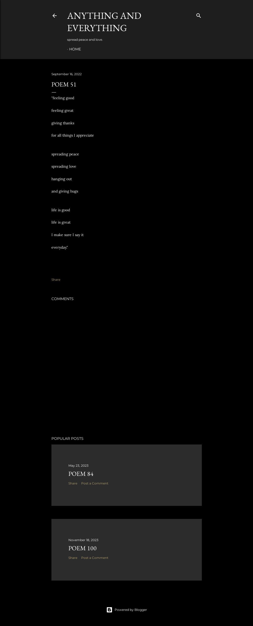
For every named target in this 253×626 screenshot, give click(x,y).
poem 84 (80, 474)
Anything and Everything (104, 21)
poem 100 (82, 548)
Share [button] (55, 280)
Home (75, 49)
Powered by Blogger (126, 610)
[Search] (199, 14)
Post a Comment (94, 483)
